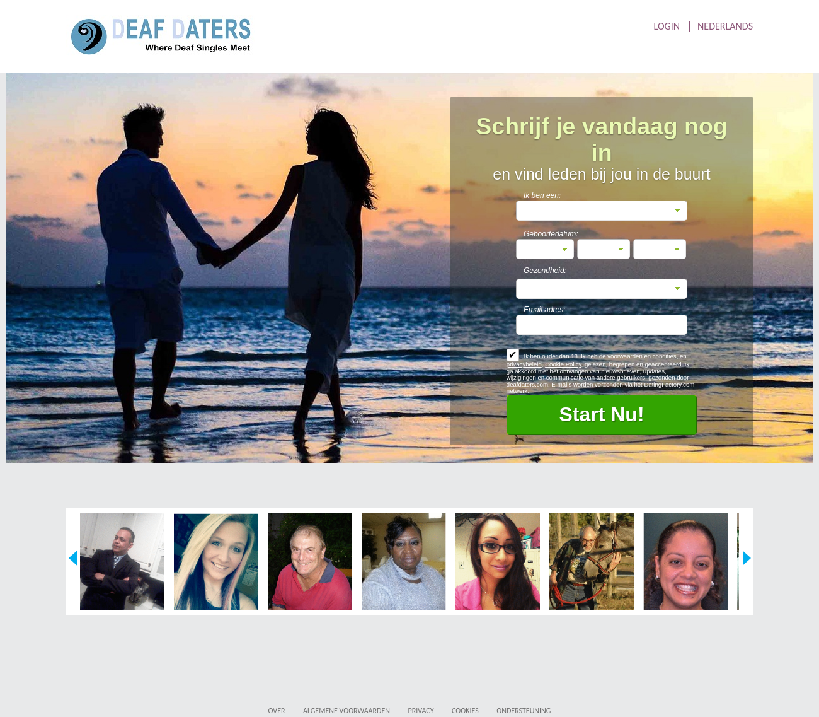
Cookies (465, 710)
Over (276, 710)
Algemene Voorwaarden (346, 710)
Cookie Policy (563, 364)
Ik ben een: (542, 195)
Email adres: (545, 309)
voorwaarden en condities (641, 356)
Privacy (421, 710)
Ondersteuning (523, 710)
